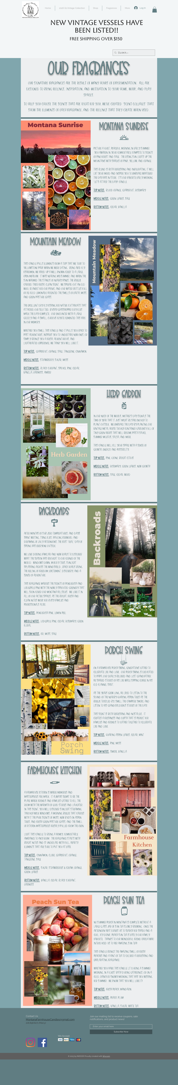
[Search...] (133, 53)
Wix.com (106, 1056)
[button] (154, 10)
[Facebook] (42, 1042)
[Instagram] (30, 1042)
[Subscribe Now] (121, 1032)
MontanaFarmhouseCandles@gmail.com (50, 1019)
